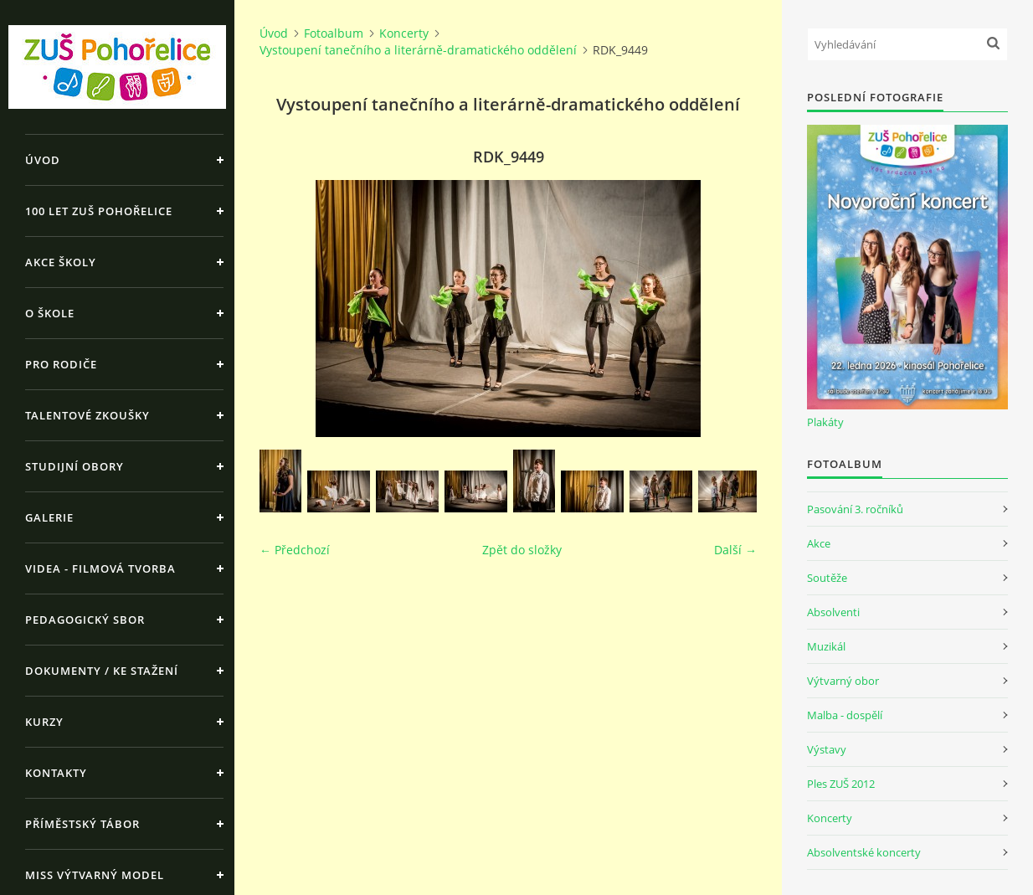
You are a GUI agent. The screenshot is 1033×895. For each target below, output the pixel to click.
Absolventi (833, 612)
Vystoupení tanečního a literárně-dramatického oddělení (418, 50)
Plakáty (825, 421)
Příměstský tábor (82, 823)
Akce (818, 543)
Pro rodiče (61, 364)
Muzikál (826, 646)
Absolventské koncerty (864, 852)
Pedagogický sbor (85, 619)
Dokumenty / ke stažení (101, 670)
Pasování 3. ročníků (855, 509)
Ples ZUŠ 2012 (841, 783)
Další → (735, 550)
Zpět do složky (522, 550)
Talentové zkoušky (87, 415)
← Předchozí (295, 550)
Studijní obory (74, 466)
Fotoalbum (333, 33)
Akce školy (60, 262)
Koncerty (404, 33)
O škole (50, 313)
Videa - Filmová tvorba (100, 568)
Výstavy (826, 749)
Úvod (42, 159)
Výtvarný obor (843, 680)
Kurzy (44, 721)
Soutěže (827, 577)
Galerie (49, 517)
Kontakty (56, 772)
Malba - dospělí (844, 715)
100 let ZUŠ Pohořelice (98, 211)
